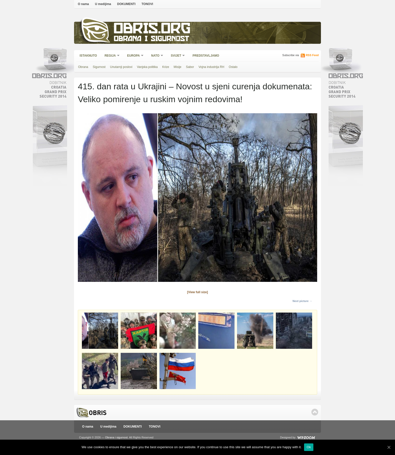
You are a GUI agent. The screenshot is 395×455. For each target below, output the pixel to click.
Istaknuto (88, 55)
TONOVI (147, 4)
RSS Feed (312, 55)
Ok (309, 447)
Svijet (176, 56)
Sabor (190, 67)
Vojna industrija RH (211, 67)
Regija (110, 56)
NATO (155, 56)
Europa (134, 56)
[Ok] (388, 447)
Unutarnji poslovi (121, 67)
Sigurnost (99, 67)
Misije (177, 67)
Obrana (83, 67)
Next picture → (302, 300)
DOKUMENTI (126, 4)
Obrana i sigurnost (151, 39)
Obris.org (152, 29)
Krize (165, 67)
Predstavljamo (205, 55)
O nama (83, 4)
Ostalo (233, 67)
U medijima (103, 4)
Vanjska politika (147, 67)
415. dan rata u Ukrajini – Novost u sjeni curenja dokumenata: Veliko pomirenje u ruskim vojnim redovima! (195, 93)
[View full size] (197, 292)
